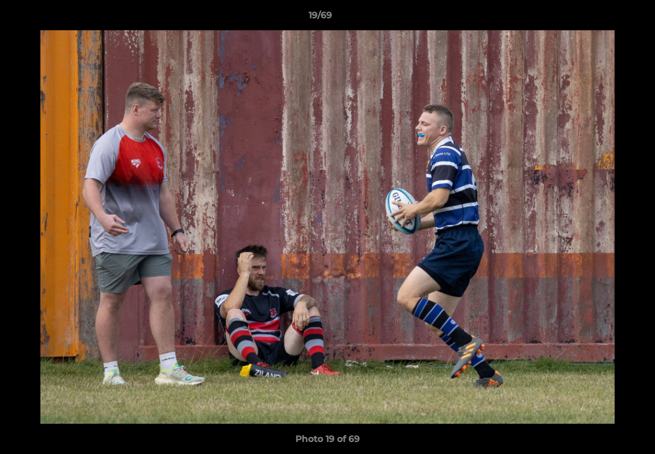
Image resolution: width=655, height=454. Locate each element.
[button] (602, 18)
